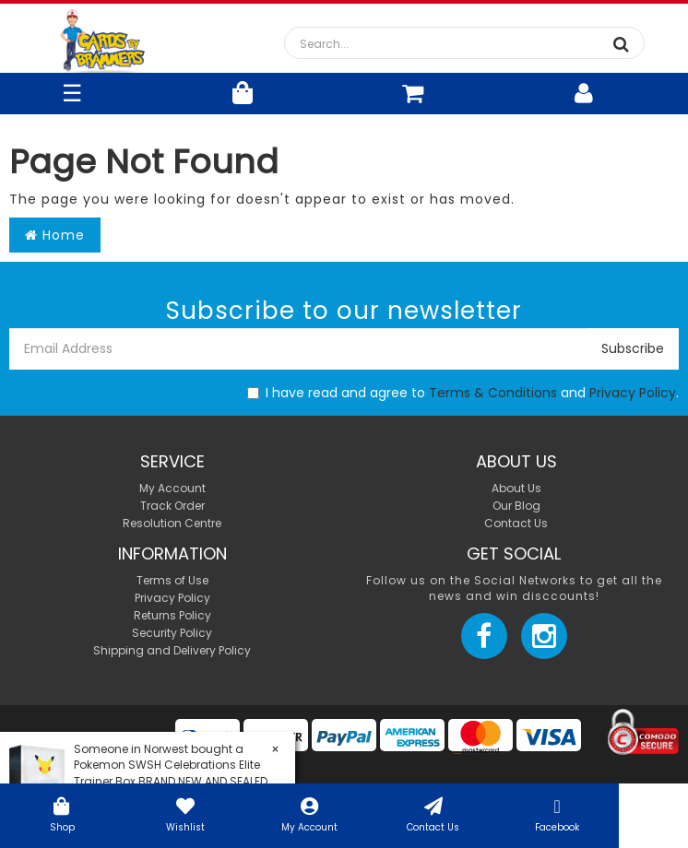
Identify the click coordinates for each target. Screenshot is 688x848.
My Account (310, 813)
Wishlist (185, 813)
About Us (516, 488)
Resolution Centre (172, 523)
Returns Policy (172, 615)
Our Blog (516, 505)
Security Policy (172, 633)
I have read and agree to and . (463, 392)
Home (55, 235)
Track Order (172, 505)
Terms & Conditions (493, 392)
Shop (62, 813)
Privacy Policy (632, 392)
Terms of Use (172, 580)
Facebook (557, 813)
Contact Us (433, 813)
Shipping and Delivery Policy (172, 650)
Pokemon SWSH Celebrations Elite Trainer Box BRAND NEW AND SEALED (170, 772)
